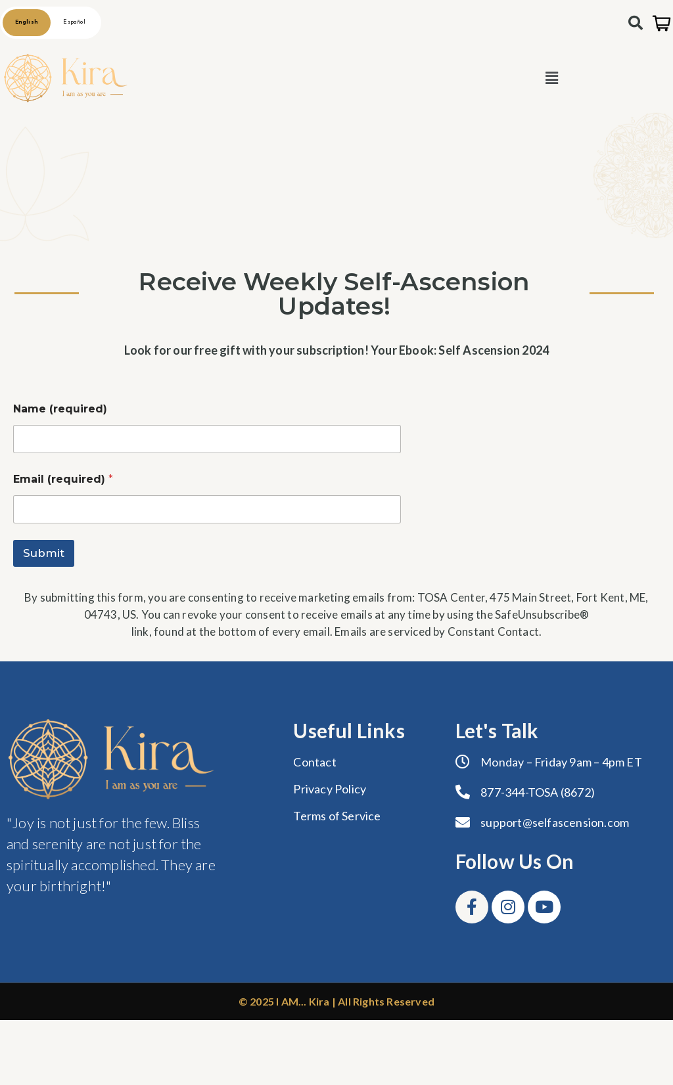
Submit (43, 553)
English (26, 22)
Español (74, 22)
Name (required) (60, 409)
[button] (551, 78)
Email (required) (63, 479)
